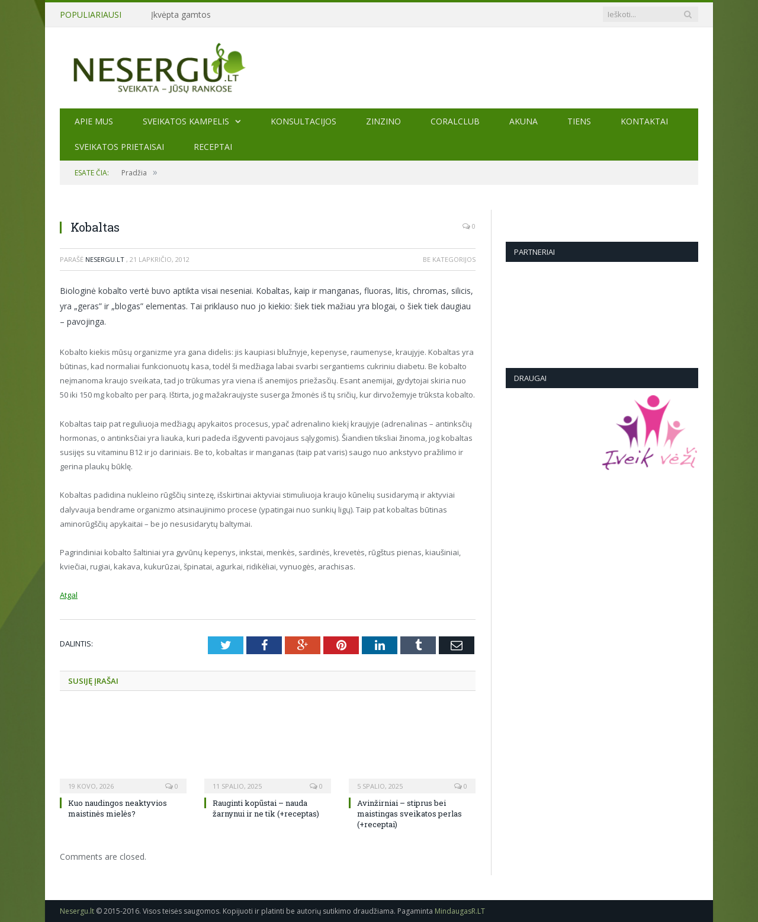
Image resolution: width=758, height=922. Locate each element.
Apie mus (94, 121)
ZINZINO (383, 121)
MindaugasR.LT (460, 911)
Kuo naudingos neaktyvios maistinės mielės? (117, 808)
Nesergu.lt (104, 259)
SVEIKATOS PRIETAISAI (119, 146)
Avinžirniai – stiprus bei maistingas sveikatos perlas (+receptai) (409, 814)
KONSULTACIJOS (303, 121)
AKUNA (523, 121)
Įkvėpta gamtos (181, 14)
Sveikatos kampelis (186, 121)
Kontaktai (644, 121)
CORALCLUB (455, 121)
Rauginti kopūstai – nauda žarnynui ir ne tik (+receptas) (266, 808)
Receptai (213, 146)
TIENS (579, 121)
